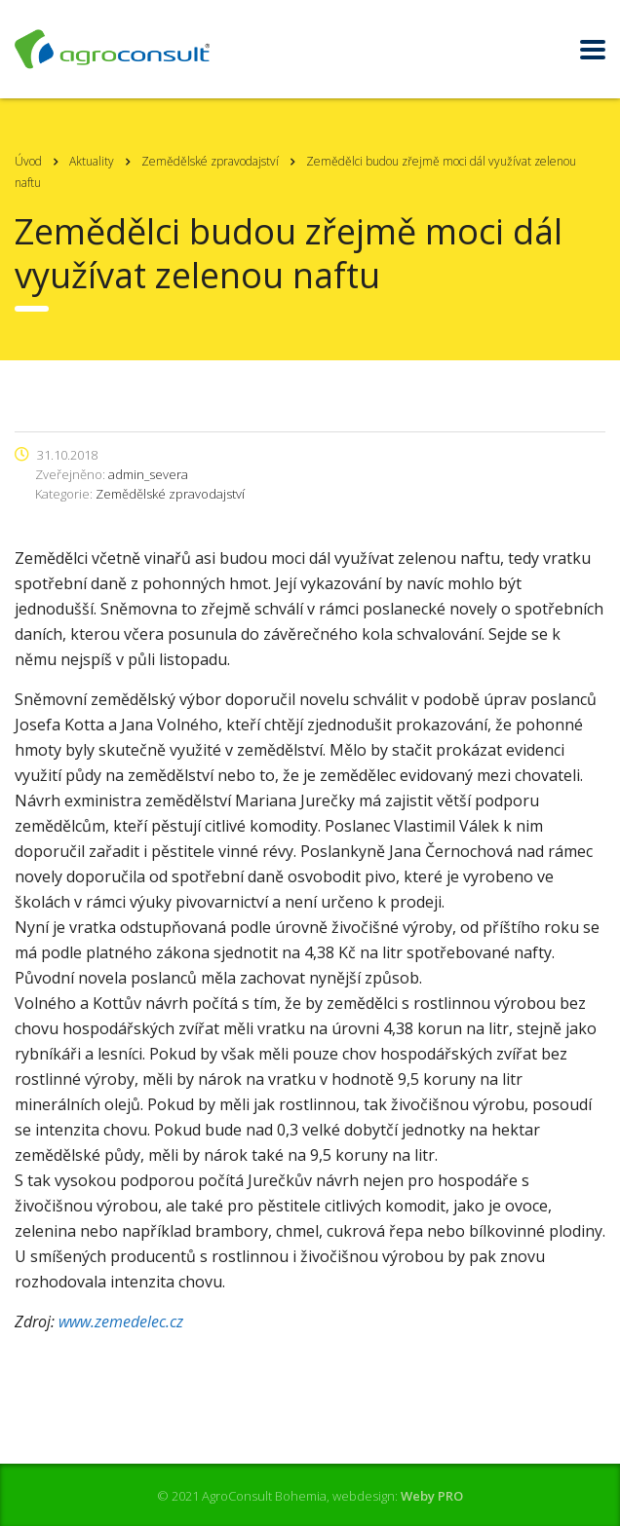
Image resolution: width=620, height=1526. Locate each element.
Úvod (28, 161)
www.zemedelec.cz (120, 1321)
